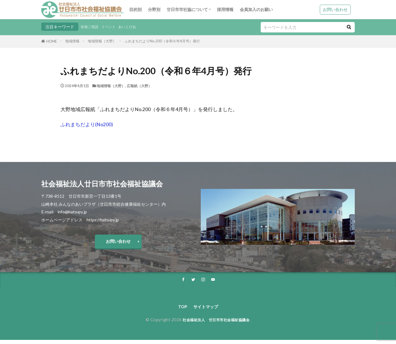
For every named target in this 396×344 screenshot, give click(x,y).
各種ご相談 (91, 26)
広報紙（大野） (139, 86)
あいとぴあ (133, 26)
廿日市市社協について (187, 9)
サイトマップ (206, 310)
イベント (112, 26)
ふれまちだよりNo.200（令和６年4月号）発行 (162, 41)
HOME (51, 41)
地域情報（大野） (102, 41)
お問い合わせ (335, 9)
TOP (180, 310)
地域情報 (72, 41)
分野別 (154, 9)
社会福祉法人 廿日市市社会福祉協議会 (216, 323)
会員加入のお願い (256, 9)
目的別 (135, 9)
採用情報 (225, 9)
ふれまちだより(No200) (87, 124)
